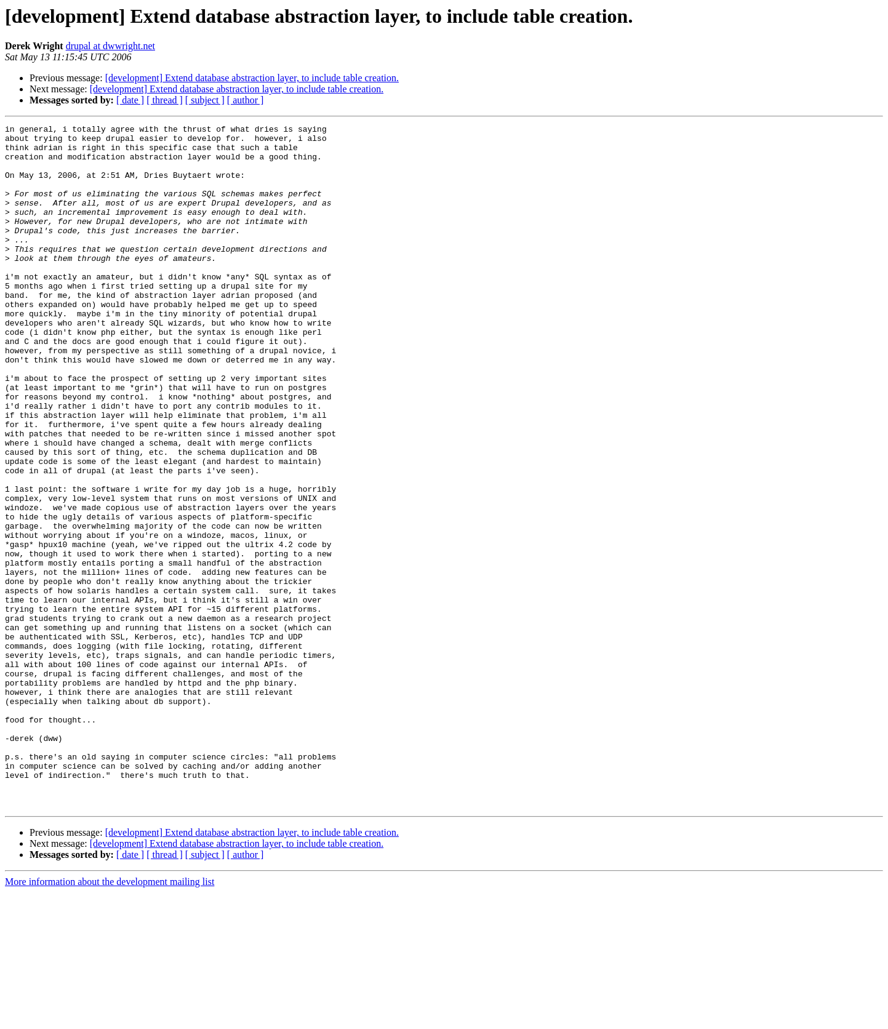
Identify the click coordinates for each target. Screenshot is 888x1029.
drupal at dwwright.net (110, 46)
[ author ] (245, 100)
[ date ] (130, 100)
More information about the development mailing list (109, 1018)
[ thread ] (164, 100)
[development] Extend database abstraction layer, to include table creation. (252, 78)
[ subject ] (205, 100)
